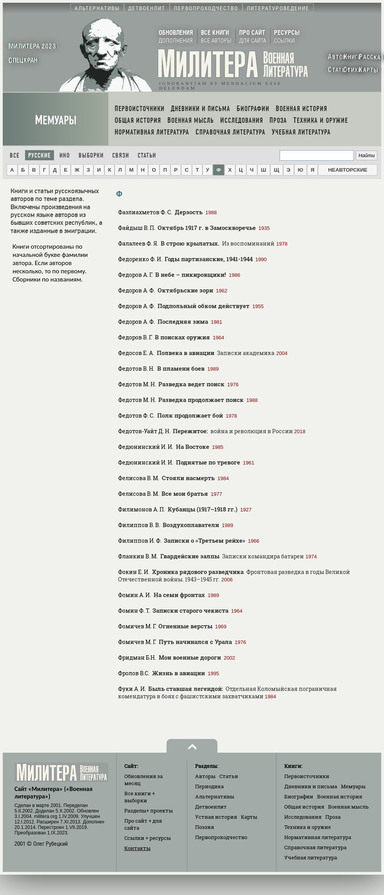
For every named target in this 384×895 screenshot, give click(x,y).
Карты (249, 816)
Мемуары (56, 120)
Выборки (91, 155)
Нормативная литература (317, 837)
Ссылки (147, 837)
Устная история (216, 816)
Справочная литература (315, 847)
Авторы (205, 776)
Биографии (298, 796)
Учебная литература (310, 857)
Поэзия (204, 826)
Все (15, 155)
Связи (120, 155)
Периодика (209, 786)
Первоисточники (306, 776)
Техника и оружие (307, 826)
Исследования (302, 816)
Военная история (339, 796)
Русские (39, 155)
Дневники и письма (310, 786)
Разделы (148, 810)
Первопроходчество (221, 837)
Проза (333, 816)
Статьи (147, 155)
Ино (64, 155)
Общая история (304, 806)
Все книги (139, 797)
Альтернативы (214, 796)
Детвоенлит (211, 806)
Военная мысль (348, 806)
